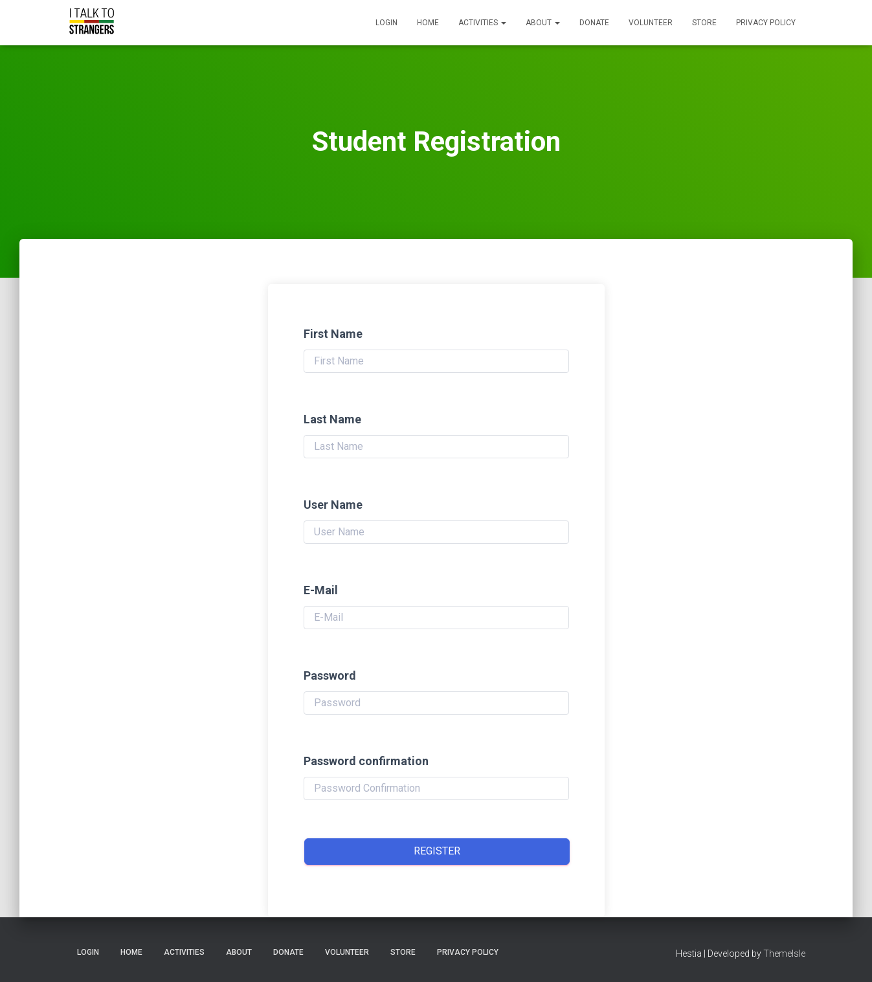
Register (437, 851)
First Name (333, 333)
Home (428, 22)
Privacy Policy (766, 22)
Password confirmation (366, 761)
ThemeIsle (784, 953)
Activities (482, 22)
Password (330, 675)
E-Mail (321, 590)
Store (704, 22)
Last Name (332, 419)
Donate (594, 22)
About (543, 22)
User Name (333, 504)
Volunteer (651, 22)
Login (386, 22)
